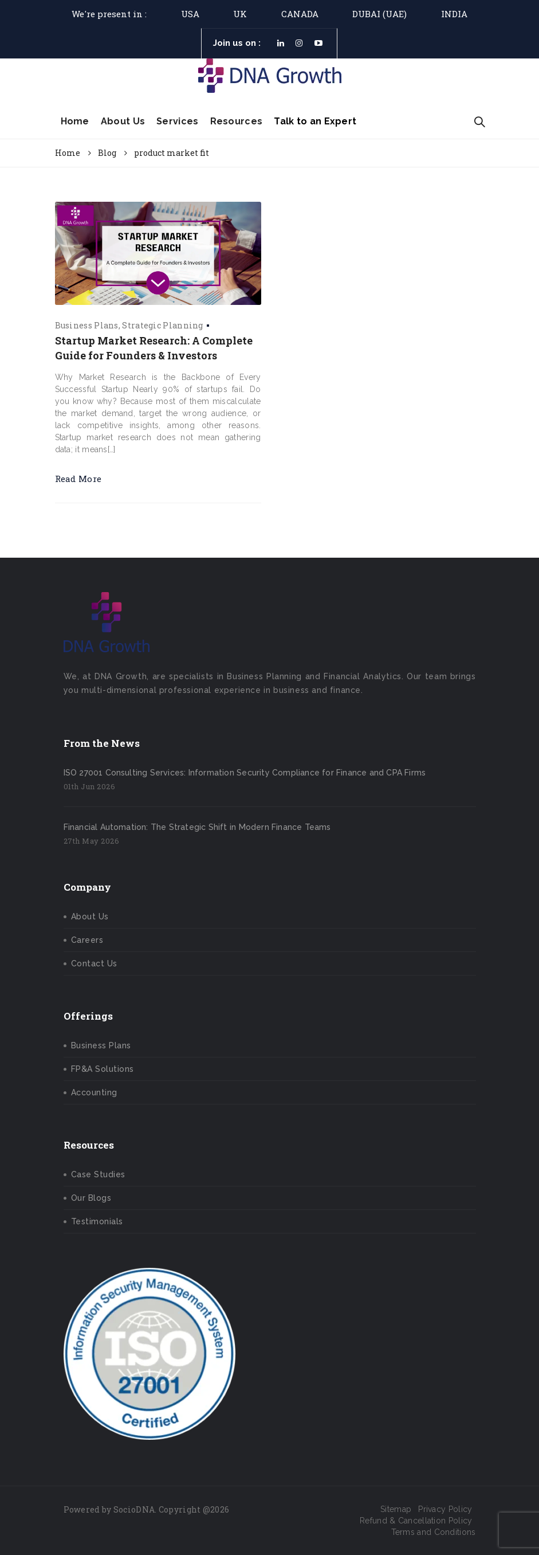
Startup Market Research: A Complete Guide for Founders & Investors (154, 348)
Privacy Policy (445, 1509)
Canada (299, 13)
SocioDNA (134, 1509)
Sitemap (395, 1509)
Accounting (94, 1092)
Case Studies (98, 1174)
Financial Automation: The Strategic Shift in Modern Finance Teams (197, 827)
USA (190, 13)
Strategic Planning (162, 325)
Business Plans (87, 325)
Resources (236, 121)
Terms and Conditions (433, 1532)
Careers (87, 940)
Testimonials (97, 1221)
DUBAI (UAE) (379, 13)
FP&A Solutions (102, 1069)
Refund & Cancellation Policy (416, 1520)
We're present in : (109, 13)
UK (240, 13)
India (454, 13)
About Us (123, 121)
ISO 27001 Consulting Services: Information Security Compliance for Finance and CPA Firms (245, 772)
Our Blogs (91, 1198)
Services (177, 121)
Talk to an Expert (315, 121)
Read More (78, 478)
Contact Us (94, 963)
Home (75, 121)
